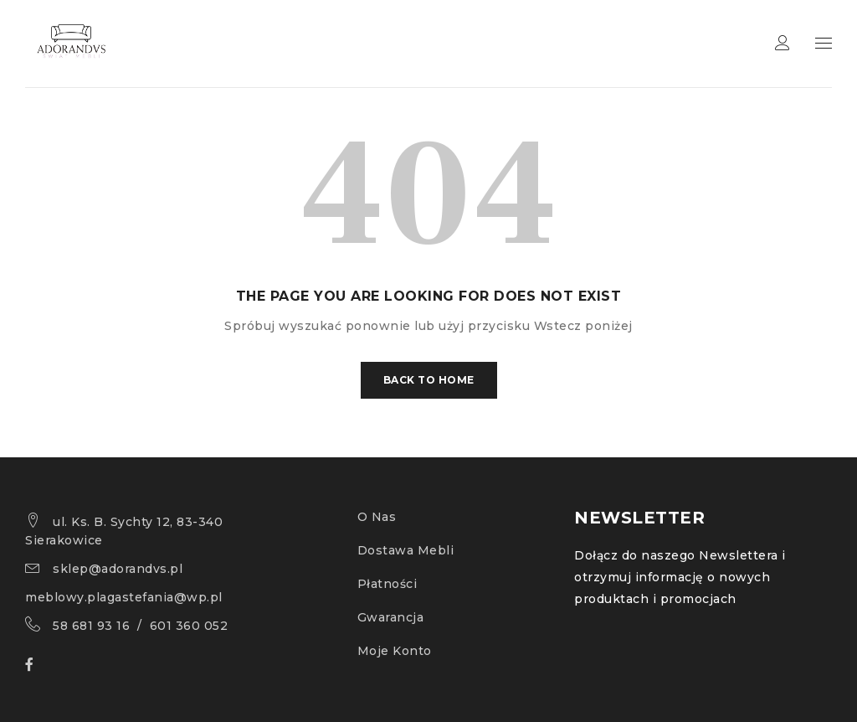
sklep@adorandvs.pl (117, 568)
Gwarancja (390, 617)
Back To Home (429, 380)
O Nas (377, 516)
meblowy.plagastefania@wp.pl (124, 597)
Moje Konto (394, 650)
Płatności (387, 583)
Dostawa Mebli (405, 550)
